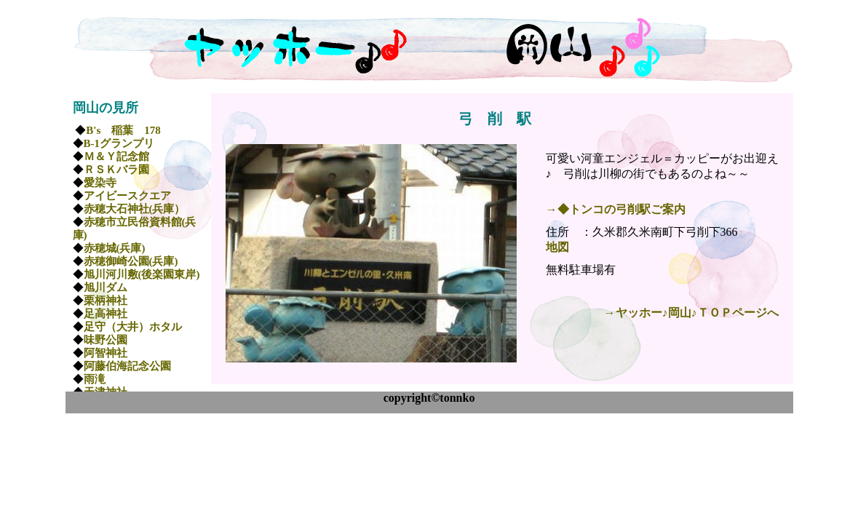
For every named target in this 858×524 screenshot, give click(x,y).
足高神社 (105, 313)
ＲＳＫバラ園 (116, 169)
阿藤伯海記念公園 (127, 366)
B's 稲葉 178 (123, 130)
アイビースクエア (127, 196)
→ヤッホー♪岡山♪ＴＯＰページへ (691, 312)
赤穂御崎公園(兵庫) (131, 261)
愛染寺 (100, 182)
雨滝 (95, 379)
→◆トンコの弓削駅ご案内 (616, 209)
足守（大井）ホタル (133, 327)
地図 (557, 247)
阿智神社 (105, 353)
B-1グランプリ (119, 143)
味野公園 (105, 340)
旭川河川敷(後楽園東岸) (142, 274)
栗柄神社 (105, 300)
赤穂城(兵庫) (115, 248)
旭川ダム (105, 287)
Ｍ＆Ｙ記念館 (116, 156)
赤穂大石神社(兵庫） (135, 209)
